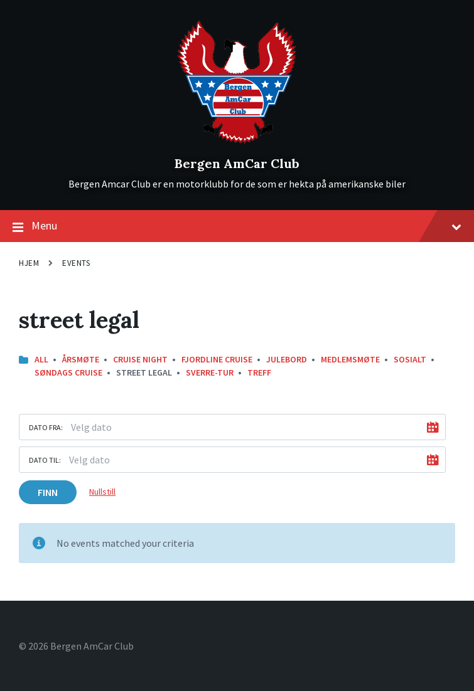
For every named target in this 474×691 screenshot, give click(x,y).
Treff (259, 372)
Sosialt (410, 359)
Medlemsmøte (350, 359)
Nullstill (102, 491)
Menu (237, 226)
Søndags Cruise (68, 372)
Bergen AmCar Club (237, 163)
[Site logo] (237, 142)
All (41, 359)
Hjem (29, 263)
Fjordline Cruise (216, 359)
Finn (48, 492)
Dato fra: (46, 427)
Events (76, 263)
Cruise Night (140, 359)
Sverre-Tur (210, 372)
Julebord (286, 359)
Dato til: (45, 460)
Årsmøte (80, 359)
